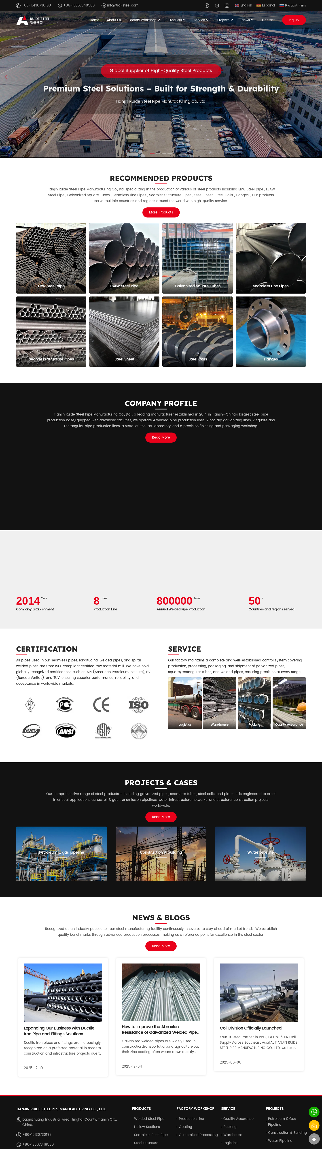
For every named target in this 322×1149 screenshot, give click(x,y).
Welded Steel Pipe (149, 1119)
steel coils (206, 794)
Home (94, 20)
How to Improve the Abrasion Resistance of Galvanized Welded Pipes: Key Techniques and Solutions (161, 1032)
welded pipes (232, 672)
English (243, 5)
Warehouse (232, 1135)
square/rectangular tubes (189, 672)
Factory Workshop (145, 20)
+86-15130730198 (33, 5)
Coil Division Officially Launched (251, 1028)
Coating (185, 1127)
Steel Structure (146, 1143)
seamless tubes (183, 794)
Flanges (242, 195)
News (248, 20)
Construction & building (287, 1133)
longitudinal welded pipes (100, 660)
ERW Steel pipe (250, 189)
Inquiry (294, 20)
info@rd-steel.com (120, 5)
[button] (315, 76)
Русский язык (293, 5)
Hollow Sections (147, 1127)
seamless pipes (64, 660)
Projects (225, 20)
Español (265, 5)
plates (229, 794)
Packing (230, 1127)
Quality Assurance (238, 1119)
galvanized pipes (270, 666)
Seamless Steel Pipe (151, 1135)
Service (202, 20)
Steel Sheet (203, 195)
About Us (114, 20)
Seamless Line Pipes (129, 195)
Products (177, 20)
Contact (268, 20)
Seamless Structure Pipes (170, 195)
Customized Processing (198, 1135)
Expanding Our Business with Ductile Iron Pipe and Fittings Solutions (59, 1031)
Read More (161, 437)
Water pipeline (280, 1141)
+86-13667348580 (76, 5)
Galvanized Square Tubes (88, 195)
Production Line (191, 1119)
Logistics (230, 1143)
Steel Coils (225, 195)
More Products (161, 212)
